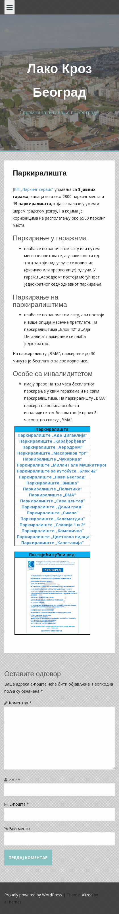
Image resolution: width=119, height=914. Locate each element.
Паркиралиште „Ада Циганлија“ (52, 435)
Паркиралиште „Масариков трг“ (52, 453)
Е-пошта (19, 804)
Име (14, 779)
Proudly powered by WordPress (33, 895)
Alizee (87, 895)
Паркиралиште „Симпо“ (52, 512)
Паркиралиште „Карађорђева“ (52, 441)
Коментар (20, 702)
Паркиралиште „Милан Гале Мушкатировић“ (66, 465)
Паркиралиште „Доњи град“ (52, 506)
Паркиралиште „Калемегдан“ (52, 518)
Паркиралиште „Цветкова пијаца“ (54, 536)
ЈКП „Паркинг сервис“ (33, 189)
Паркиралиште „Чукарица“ (52, 459)
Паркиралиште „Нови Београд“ (52, 477)
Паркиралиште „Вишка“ (52, 483)
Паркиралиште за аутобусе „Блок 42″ (57, 471)
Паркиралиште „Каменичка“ (52, 530)
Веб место (19, 828)
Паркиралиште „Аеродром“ (52, 447)
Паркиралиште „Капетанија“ (52, 542)
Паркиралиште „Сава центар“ (52, 501)
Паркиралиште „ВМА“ (52, 495)
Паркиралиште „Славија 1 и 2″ (52, 524)
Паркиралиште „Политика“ (52, 489)
